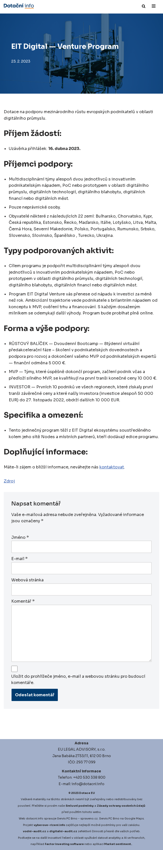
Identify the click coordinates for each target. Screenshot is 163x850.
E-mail (19, 558)
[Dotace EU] (19, 6)
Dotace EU (87, 793)
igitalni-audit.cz (64, 831)
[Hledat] (143, 6)
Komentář (23, 601)
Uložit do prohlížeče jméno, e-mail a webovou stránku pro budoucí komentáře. (78, 680)
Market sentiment (117, 844)
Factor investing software (64, 844)
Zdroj (9, 481)
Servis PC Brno (67, 818)
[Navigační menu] (153, 6)
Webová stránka (27, 580)
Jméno (20, 537)
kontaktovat (111, 467)
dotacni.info (34, 818)
